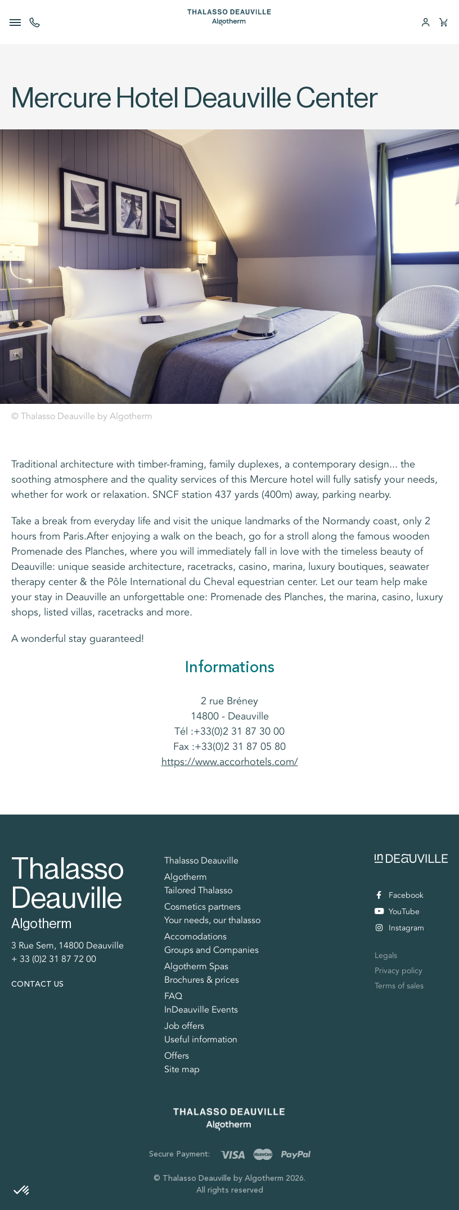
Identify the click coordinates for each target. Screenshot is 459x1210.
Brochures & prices (201, 980)
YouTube (397, 912)
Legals (386, 955)
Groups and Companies (211, 950)
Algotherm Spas (196, 966)
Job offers (184, 1026)
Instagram (400, 928)
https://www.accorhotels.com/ (229, 761)
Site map (182, 1069)
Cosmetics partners (202, 906)
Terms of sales (399, 986)
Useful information (200, 1039)
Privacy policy (398, 970)
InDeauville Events (201, 1009)
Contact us (37, 984)
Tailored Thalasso (198, 890)
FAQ (173, 996)
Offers (176, 1055)
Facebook (400, 895)
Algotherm (185, 877)
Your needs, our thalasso (212, 920)
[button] (21, 1190)
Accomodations (195, 936)
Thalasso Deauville (201, 860)
